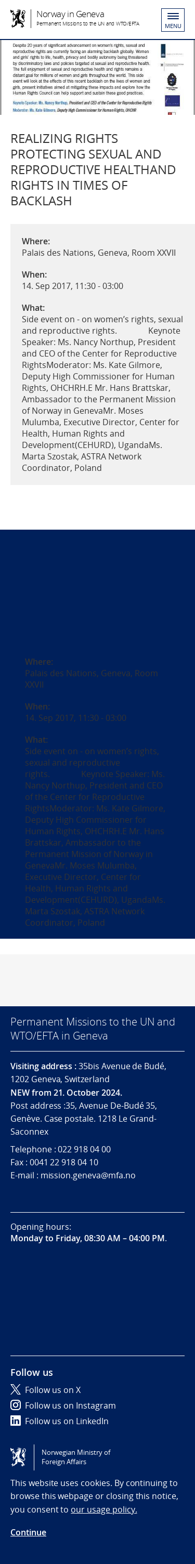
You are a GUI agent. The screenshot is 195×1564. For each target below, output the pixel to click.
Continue (28, 1532)
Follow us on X (45, 1390)
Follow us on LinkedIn (59, 1421)
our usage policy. (104, 1509)
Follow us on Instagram (63, 1405)
